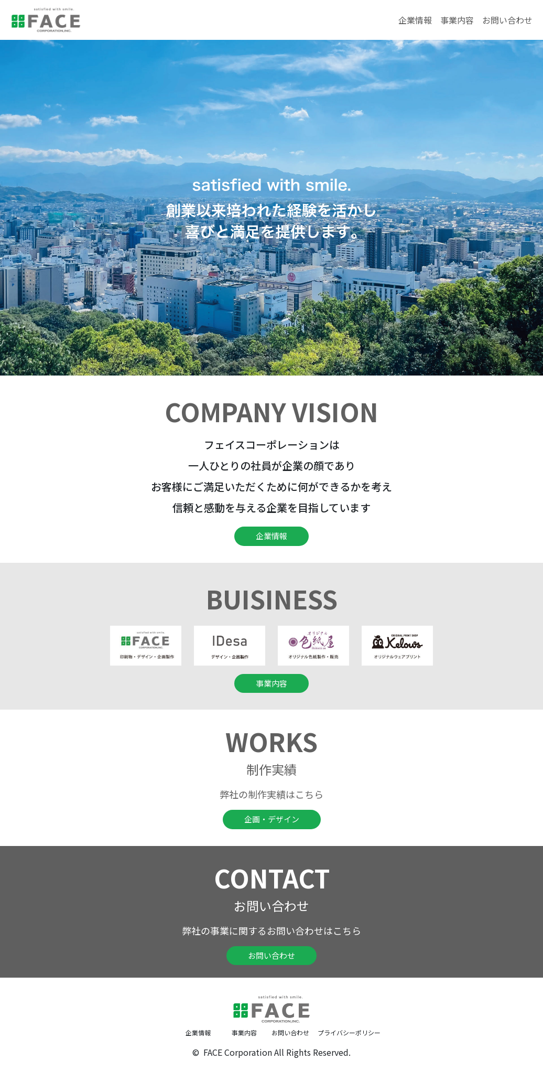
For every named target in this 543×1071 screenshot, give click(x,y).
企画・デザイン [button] (271, 818)
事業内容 (457, 20)
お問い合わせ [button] (271, 955)
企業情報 (415, 20)
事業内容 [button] (271, 683)
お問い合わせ (507, 20)
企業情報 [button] (271, 535)
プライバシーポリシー (341, 1032)
